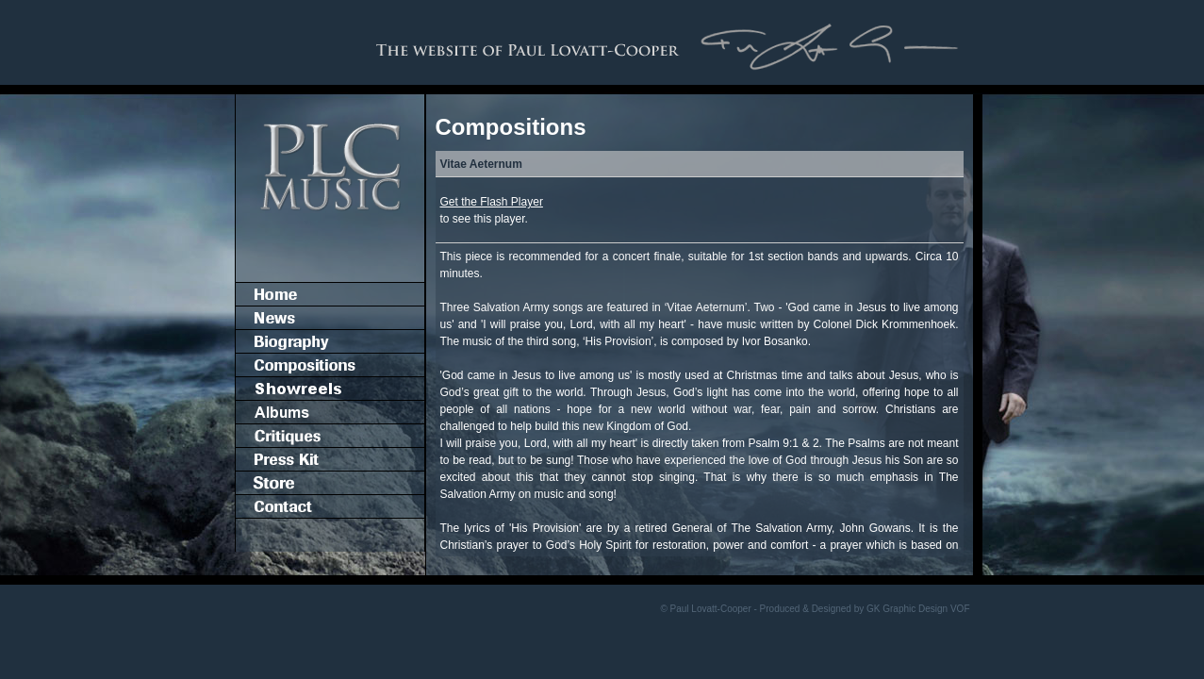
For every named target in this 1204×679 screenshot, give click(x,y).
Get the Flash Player (491, 201)
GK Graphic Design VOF (917, 609)
